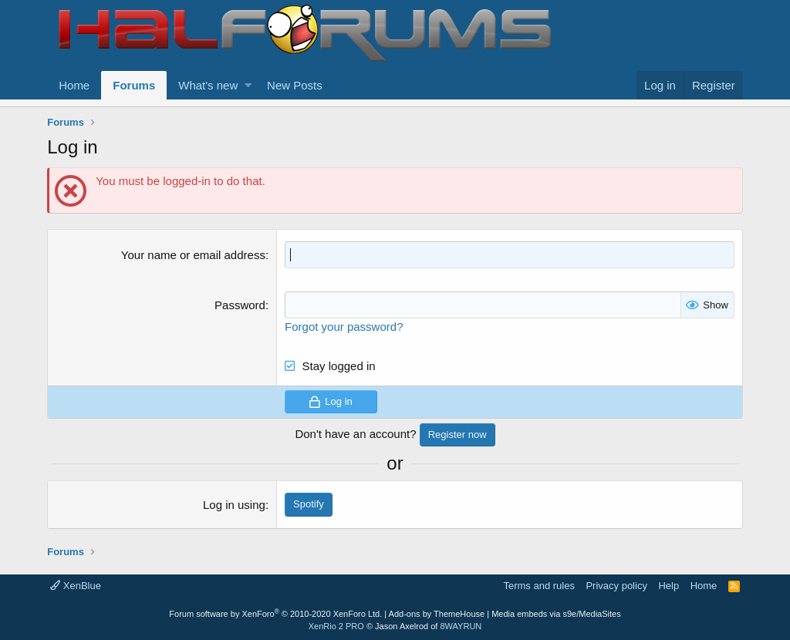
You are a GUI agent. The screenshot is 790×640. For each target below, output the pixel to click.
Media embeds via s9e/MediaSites (556, 613)
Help (668, 585)
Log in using (234, 504)
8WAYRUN (460, 626)
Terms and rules (538, 585)
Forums (134, 85)
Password (239, 305)
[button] (248, 85)
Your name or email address (193, 254)
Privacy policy (616, 585)
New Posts (294, 85)
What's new (208, 85)
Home (74, 85)
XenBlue (75, 585)
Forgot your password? (344, 326)
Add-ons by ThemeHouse (437, 613)
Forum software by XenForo (275, 613)
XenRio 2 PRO (336, 626)
